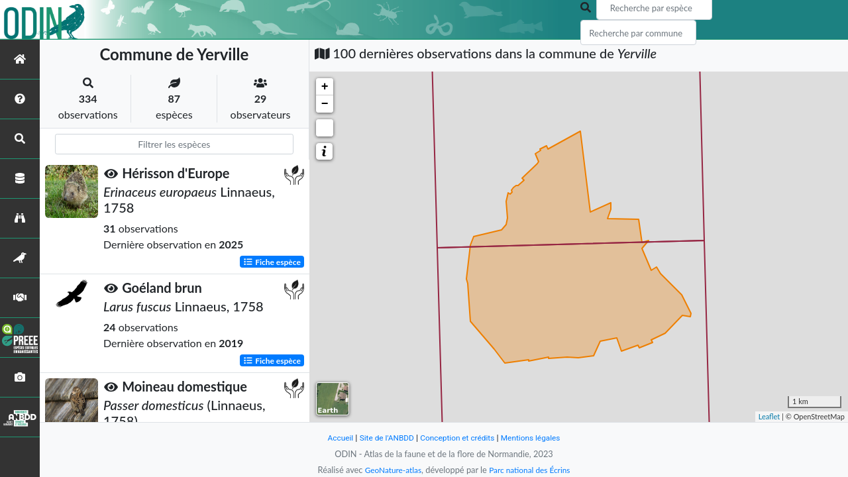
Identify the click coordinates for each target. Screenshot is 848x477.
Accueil (332, 438)
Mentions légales (537, 438)
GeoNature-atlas (389, 469)
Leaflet (769, 416)
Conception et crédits (458, 438)
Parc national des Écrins (532, 469)
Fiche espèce (272, 261)
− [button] (325, 104)
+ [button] (325, 87)
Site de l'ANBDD (382, 438)
